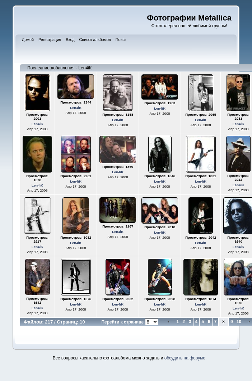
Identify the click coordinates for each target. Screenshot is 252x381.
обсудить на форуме (184, 358)
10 (239, 321)
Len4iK (37, 124)
